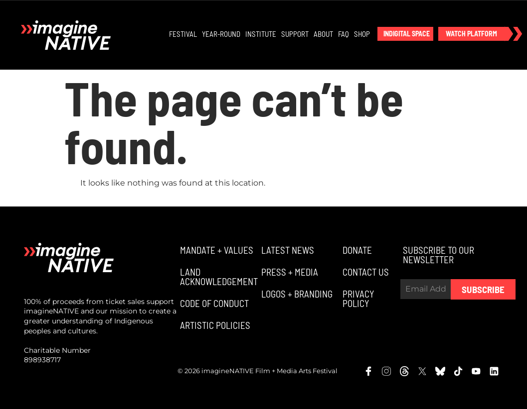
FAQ (343, 33)
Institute (260, 33)
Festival (183, 33)
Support (295, 33)
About (323, 33)
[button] (405, 34)
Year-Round (221, 33)
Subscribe (483, 289)
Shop (362, 33)
